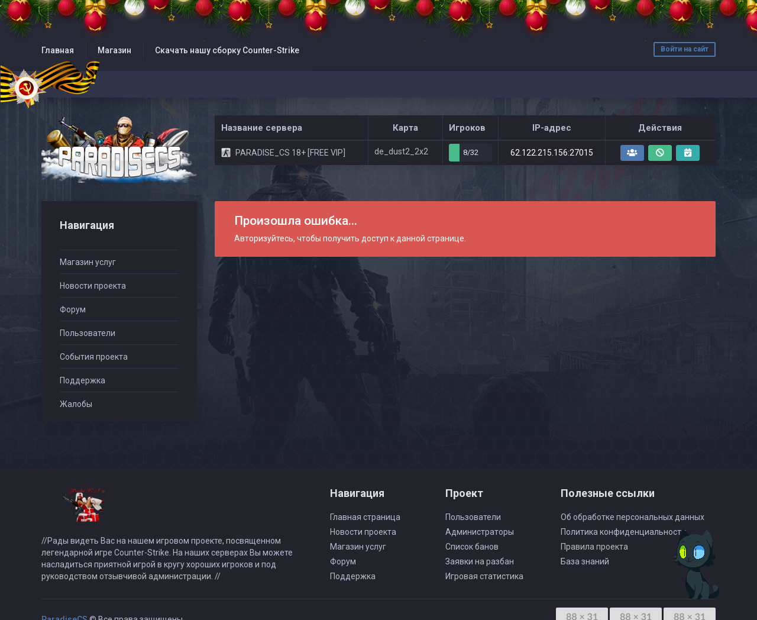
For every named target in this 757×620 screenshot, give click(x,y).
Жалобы (76, 404)
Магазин (114, 50)
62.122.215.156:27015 (551, 152)
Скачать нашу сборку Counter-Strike (227, 50)
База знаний (585, 561)
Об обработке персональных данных (632, 517)
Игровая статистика (484, 576)
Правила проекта (594, 546)
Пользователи (87, 333)
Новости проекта (93, 285)
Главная (57, 50)
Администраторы (479, 532)
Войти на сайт (685, 49)
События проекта (94, 356)
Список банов (472, 546)
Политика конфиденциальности (623, 532)
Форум (73, 309)
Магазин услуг (88, 262)
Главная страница (365, 517)
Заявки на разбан (479, 561)
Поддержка (82, 380)
